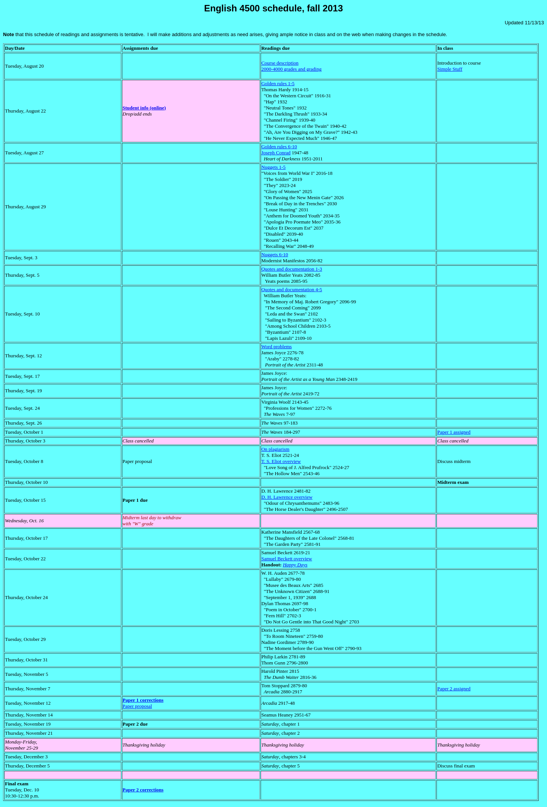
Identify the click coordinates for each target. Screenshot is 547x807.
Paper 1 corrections (143, 700)
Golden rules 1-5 (277, 83)
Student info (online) (144, 108)
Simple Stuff (449, 69)
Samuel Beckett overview (286, 558)
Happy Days (295, 565)
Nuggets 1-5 (273, 167)
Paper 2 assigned (453, 688)
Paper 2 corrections (143, 790)
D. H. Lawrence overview (287, 497)
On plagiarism (275, 449)
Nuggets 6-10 (274, 254)
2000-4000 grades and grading (291, 69)
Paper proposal (137, 706)
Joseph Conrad (276, 152)
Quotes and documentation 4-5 (291, 289)
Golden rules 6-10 (279, 146)
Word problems (276, 346)
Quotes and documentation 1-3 (291, 269)
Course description (280, 63)
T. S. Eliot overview (281, 461)
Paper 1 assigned (453, 432)
